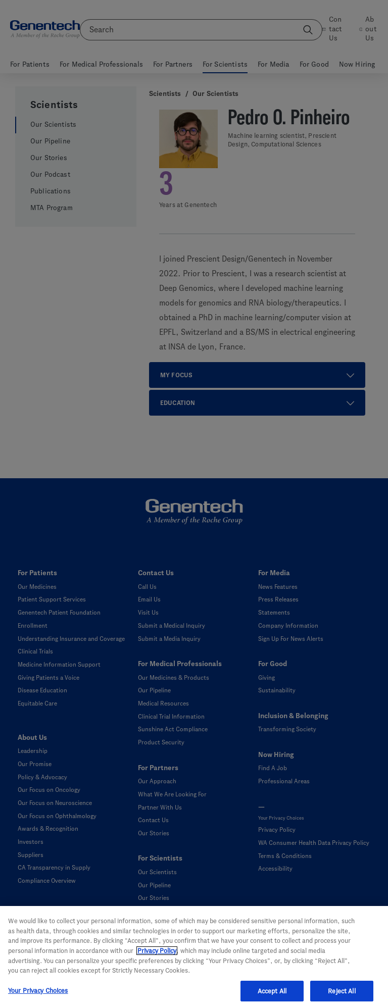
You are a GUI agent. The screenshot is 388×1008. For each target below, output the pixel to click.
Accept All (272, 996)
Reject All (341, 996)
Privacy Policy (156, 956)
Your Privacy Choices (38, 996)
